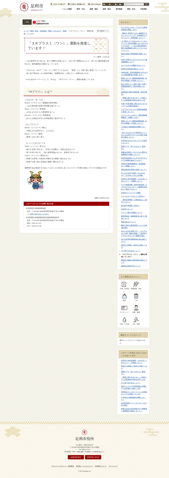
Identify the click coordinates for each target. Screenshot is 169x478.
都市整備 (119, 9)
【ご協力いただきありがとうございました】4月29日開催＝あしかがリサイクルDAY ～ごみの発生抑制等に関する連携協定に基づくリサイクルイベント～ (134, 45)
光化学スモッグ (126, 209)
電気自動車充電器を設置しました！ (134, 169)
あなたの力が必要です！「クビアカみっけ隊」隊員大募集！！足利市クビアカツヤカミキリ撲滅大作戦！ (134, 233)
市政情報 (143, 9)
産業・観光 (107, 9)
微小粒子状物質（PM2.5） (130, 205)
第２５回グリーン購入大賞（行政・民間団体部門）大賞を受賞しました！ (134, 86)
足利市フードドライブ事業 (131, 193)
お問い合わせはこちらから (39, 214)
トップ (26, 31)
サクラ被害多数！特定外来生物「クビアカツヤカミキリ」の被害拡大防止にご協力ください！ (134, 187)
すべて (107, 4)
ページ (112, 4)
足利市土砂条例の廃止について (132, 69)
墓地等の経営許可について (131, 266)
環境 (64, 31)
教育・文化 (81, 9)
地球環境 (43, 31)
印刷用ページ (103, 31)
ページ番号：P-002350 (101, 57)
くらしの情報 (67, 9)
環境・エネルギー (54, 31)
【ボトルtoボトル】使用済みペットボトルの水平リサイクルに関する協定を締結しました (134, 135)
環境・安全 (131, 9)
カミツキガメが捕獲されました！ (133, 65)
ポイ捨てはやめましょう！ (131, 251)
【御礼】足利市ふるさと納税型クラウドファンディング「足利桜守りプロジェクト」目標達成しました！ (134, 35)
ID (121, 4)
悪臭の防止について (128, 222)
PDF (118, 4)
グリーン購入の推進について (131, 212)
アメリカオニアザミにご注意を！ (133, 196)
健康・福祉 (94, 9)
